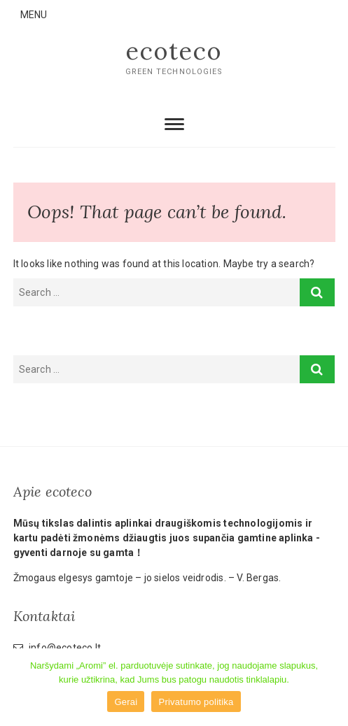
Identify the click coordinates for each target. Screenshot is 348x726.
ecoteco (174, 51)
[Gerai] (330, 688)
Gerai (125, 702)
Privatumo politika (195, 702)
